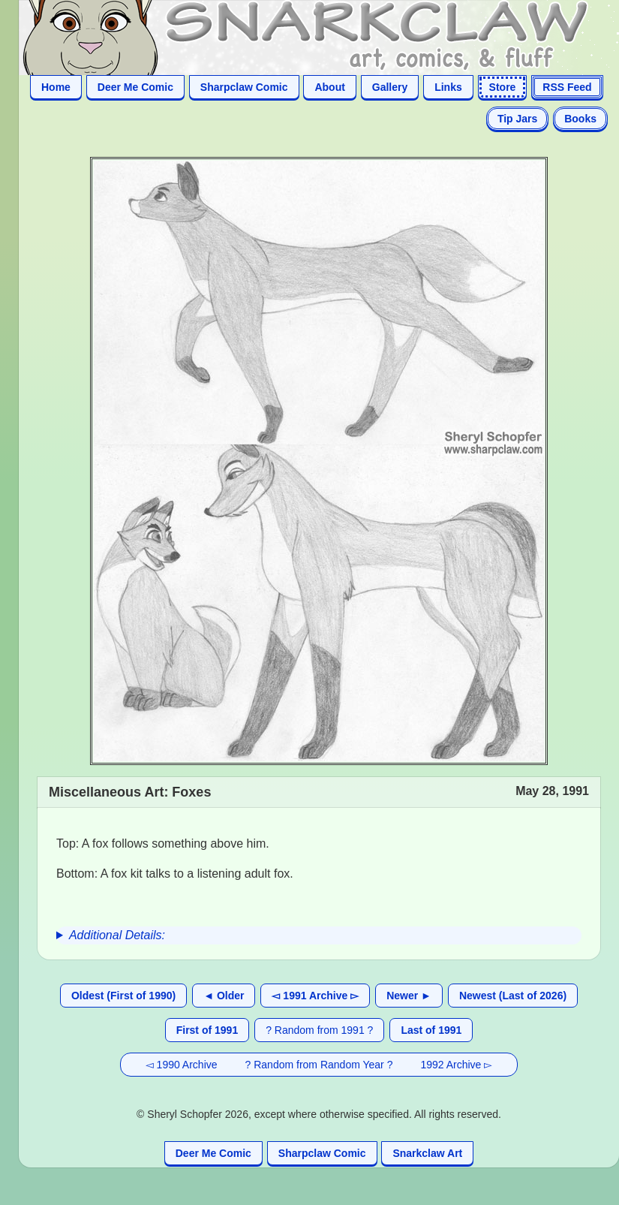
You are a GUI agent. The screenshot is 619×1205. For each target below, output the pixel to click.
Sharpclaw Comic (244, 87)
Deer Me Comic (135, 87)
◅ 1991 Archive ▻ (315, 996)
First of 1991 (207, 1030)
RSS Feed (566, 87)
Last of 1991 (431, 1030)
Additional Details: (117, 935)
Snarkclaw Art (427, 1153)
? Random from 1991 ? (319, 1030)
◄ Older (223, 996)
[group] (318, 935)
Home (56, 87)
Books (580, 119)
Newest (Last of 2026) (512, 996)
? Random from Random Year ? (319, 1065)
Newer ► (408, 996)
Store (502, 87)
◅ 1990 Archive (182, 1065)
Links (448, 87)
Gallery (389, 87)
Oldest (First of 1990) (123, 996)
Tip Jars (517, 119)
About (329, 87)
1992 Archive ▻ (456, 1065)
